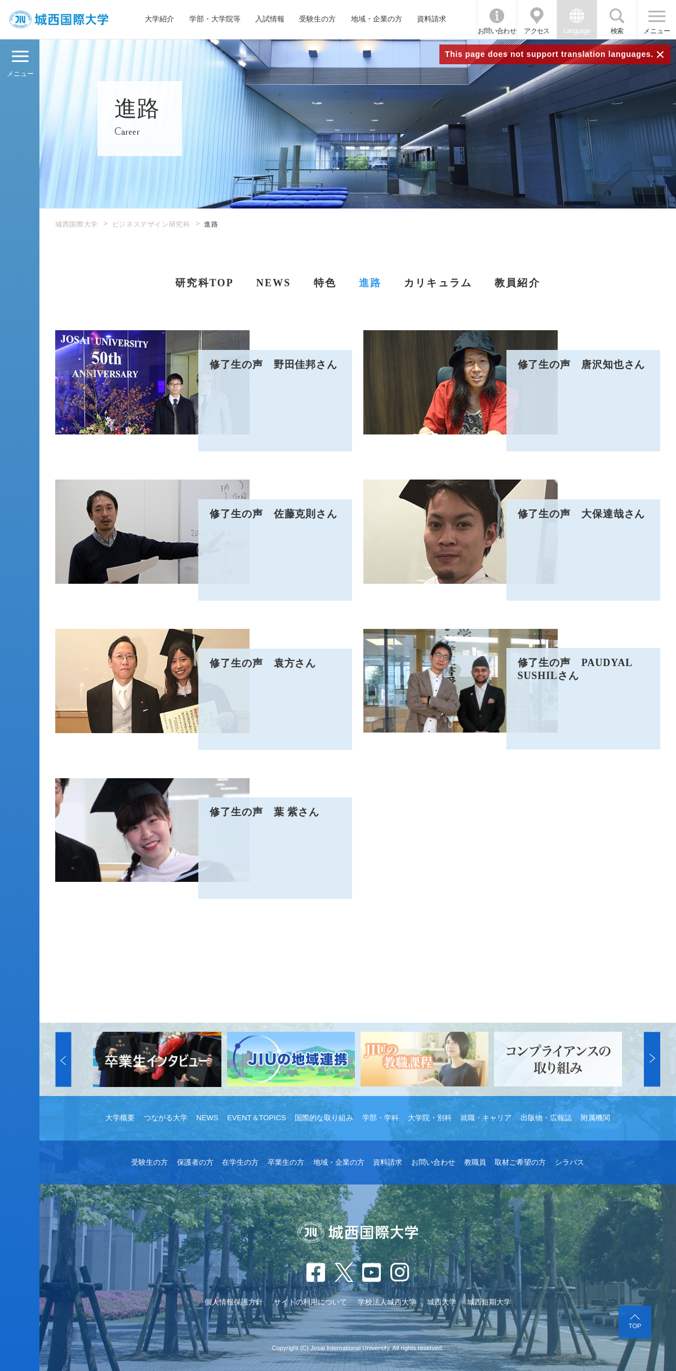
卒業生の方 (286, 1162)
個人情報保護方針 (233, 1302)
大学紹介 (159, 19)
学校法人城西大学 (387, 1302)
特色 (325, 283)
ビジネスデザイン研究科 (151, 224)
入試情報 (269, 19)
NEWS (273, 283)
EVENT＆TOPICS (256, 1117)
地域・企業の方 (376, 19)
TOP (635, 1326)
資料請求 (431, 19)
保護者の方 (195, 1162)
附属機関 (595, 1117)
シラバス (569, 1162)
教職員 (475, 1162)
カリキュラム (438, 283)
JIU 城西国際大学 (59, 19)
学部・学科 (380, 1117)
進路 (370, 283)
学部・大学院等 (215, 19)
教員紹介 (517, 283)
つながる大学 (166, 1117)
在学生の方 (240, 1162)
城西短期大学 (489, 1302)
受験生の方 (317, 19)
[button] (63, 1059)
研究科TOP (204, 283)
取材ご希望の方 (520, 1162)
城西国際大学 (76, 224)
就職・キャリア (486, 1117)
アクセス (537, 31)
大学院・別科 (430, 1117)
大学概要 (120, 1117)
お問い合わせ (497, 31)
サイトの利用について (310, 1302)
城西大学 (441, 1302)
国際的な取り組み (324, 1117)
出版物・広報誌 (546, 1117)
